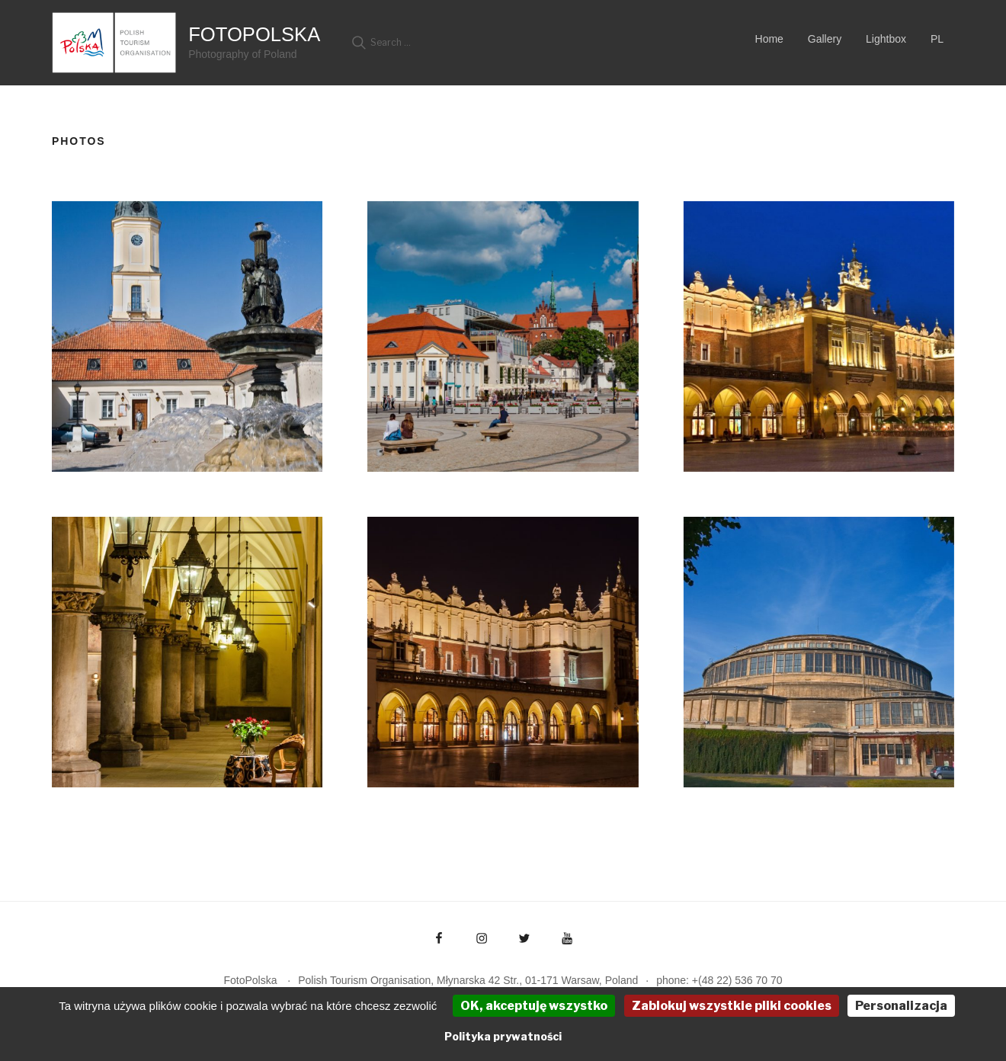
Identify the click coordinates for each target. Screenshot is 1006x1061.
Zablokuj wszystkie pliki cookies (731, 1005)
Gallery (824, 39)
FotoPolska (254, 34)
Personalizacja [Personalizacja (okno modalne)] (901, 1005)
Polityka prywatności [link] (503, 1036)
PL (937, 39)
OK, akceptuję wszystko (533, 1005)
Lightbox (886, 39)
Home (769, 39)
